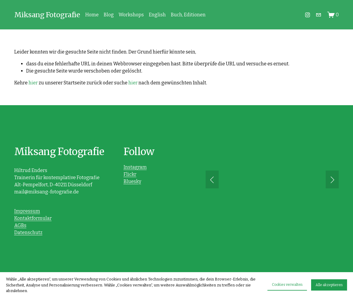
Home (92, 15)
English (157, 15)
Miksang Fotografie (47, 14)
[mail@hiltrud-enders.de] (319, 15)
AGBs (20, 225)
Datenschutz (28, 232)
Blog (109, 15)
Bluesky (132, 181)
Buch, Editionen (188, 15)
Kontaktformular (33, 218)
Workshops (131, 15)
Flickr (130, 174)
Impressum (27, 211)
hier (33, 83)
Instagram (135, 167)
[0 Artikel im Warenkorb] (333, 14)
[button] (212, 179)
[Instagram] (308, 15)
